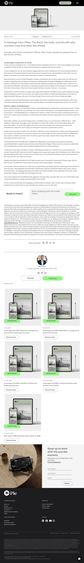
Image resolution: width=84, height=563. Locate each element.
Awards (6, 505)
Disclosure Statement (55, 532)
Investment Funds (9, 522)
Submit (66, 483)
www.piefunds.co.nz (11, 223)
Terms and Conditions (75, 532)
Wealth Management (10, 524)
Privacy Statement (54, 462)
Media (5, 513)
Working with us (8, 507)
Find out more (12, 337)
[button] (79, 558)
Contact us (7, 509)
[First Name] (60, 468)
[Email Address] (60, 477)
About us (6, 504)
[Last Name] (60, 473)
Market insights (46, 505)
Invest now (53, 278)
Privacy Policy (65, 532)
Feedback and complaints (11, 511)
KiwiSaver (6, 520)
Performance (45, 507)
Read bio (30, 278)
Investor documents (47, 504)
